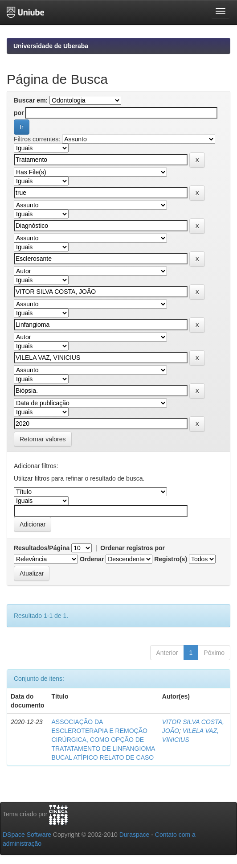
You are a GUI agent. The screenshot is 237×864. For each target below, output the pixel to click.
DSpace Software (27, 834)
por (19, 112)
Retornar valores (43, 439)
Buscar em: (31, 100)
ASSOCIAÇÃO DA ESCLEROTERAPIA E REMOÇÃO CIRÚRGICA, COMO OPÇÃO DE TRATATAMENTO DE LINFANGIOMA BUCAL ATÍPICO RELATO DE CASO (103, 739)
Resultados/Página (41, 547)
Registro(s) (170, 559)
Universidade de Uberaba (50, 45)
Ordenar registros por (132, 547)
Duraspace (134, 834)
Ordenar (92, 559)
